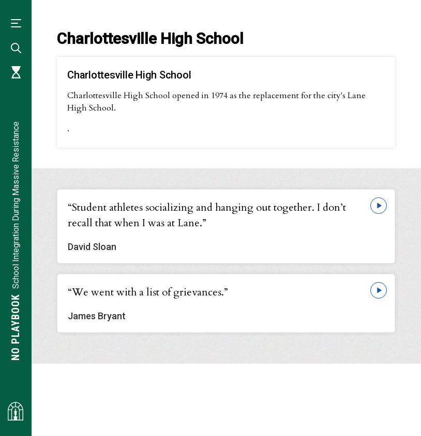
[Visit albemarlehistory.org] (15, 411)
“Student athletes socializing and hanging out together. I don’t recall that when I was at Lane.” (207, 215)
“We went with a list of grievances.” (148, 292)
